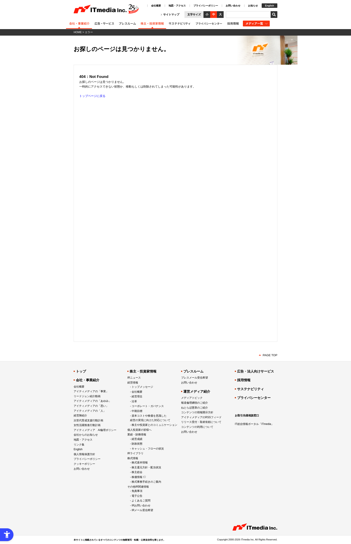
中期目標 (137, 411)
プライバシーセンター (254, 398)
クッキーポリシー (84, 463)
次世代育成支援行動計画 (88, 420)
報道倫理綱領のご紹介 (194, 402)
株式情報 (132, 458)
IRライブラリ (135, 453)
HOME (78, 32)
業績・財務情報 (136, 434)
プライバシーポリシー (205, 5)
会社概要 (156, 5)
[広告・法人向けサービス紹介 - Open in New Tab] (104, 22)
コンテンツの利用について (197, 426)
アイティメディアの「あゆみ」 (92, 401)
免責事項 (137, 491)
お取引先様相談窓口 (247, 415)
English (269, 5)
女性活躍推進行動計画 (87, 425)
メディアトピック (192, 397)
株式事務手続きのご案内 (146, 481)
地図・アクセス (177, 5)
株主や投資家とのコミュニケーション (154, 424)
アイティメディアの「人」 (90, 410)
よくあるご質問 (141, 500)
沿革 (134, 401)
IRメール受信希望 (142, 510)
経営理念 (137, 396)
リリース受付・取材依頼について (201, 422)
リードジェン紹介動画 (87, 396)
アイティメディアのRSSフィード (201, 417)
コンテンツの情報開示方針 (197, 412)
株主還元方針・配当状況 (146, 467)
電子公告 (137, 495)
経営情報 (132, 382)
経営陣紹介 (80, 415)
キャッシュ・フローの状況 (148, 448)
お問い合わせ (233, 5)
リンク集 (79, 444)
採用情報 (243, 380)
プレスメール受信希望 (194, 377)
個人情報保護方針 (84, 454)
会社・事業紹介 (87, 380)
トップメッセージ (142, 386)
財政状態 (137, 443)
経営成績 (137, 439)
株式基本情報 (140, 462)
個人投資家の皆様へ (139, 429)
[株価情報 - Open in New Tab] (139, 477)
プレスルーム (193, 371)
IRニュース (134, 377)
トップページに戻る (92, 96)
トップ (81, 371)
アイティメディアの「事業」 (91, 391)
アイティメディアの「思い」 (91, 405)
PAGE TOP (270, 355)
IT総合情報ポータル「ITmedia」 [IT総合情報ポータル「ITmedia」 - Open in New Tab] (254, 424)
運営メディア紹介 (196, 391)
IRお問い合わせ (141, 505)
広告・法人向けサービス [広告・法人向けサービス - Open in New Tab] (255, 371)
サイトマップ (171, 14)
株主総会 (137, 472)
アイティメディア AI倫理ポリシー (95, 430)
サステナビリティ (250, 389)
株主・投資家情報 (143, 371)
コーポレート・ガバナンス (148, 406)
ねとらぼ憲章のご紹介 (194, 407)
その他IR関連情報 (138, 486)
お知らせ (253, 5)
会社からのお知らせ (86, 434)
